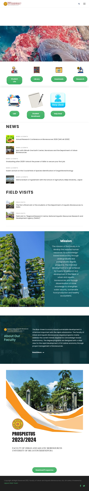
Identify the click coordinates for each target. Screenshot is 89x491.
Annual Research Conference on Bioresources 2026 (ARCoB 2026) (43, 139)
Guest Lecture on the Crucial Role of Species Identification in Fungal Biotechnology (39, 171)
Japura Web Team (11, 483)
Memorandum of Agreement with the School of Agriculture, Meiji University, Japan (49, 180)
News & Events (22, 136)
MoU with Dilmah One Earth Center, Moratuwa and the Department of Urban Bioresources (46, 151)
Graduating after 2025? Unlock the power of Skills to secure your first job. (35, 161)
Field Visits (20, 202)
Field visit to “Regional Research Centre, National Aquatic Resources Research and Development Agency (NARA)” (49, 217)
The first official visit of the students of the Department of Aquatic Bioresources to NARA (49, 206)
